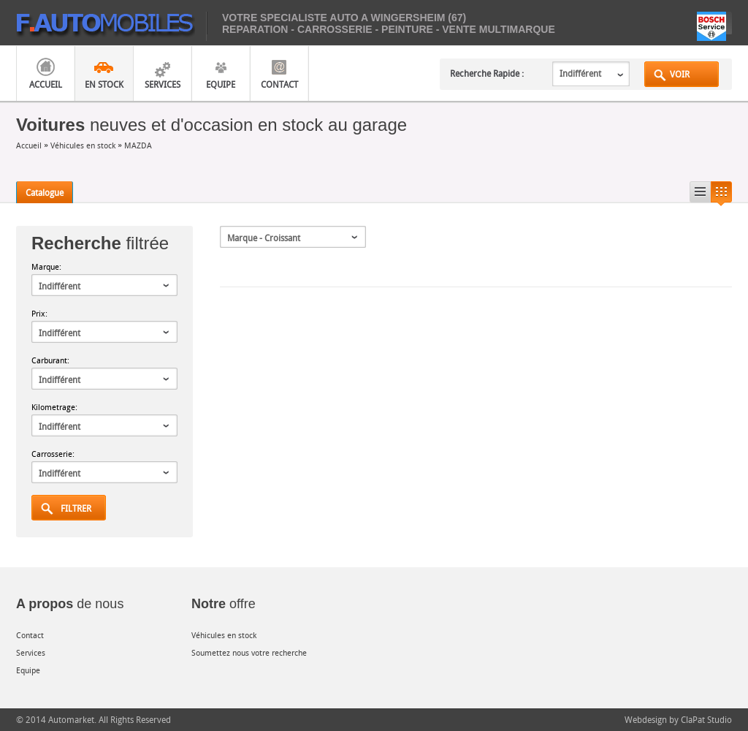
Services (162, 84)
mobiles (111, 26)
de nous (69, 603)
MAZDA (138, 145)
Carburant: (50, 360)
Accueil (45, 84)
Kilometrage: (54, 406)
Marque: (46, 266)
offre (223, 603)
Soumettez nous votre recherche (249, 652)
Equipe (220, 84)
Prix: (39, 313)
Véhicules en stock (82, 145)
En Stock (104, 84)
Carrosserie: (53, 453)
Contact (279, 84)
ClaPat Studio (706, 719)
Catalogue (45, 192)
